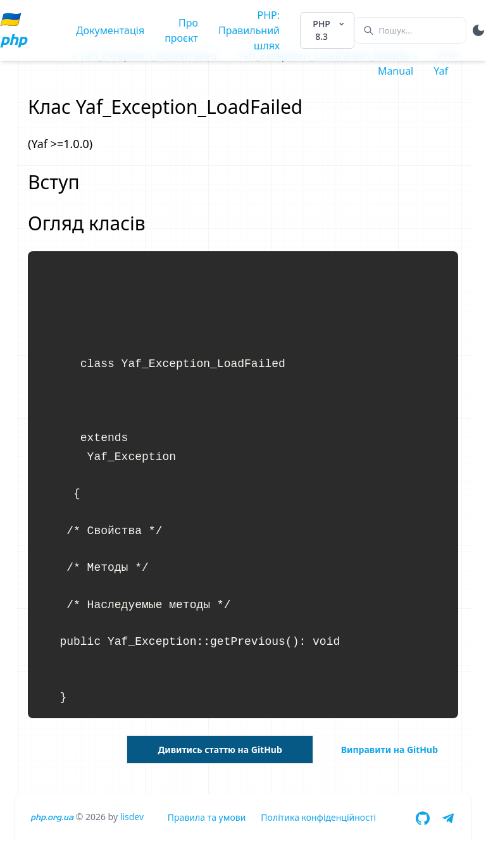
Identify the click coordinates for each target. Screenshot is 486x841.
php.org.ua (51, 817)
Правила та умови (207, 817)
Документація (110, 30)
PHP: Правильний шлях (249, 30)
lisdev (132, 817)
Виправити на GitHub (389, 750)
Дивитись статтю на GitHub (220, 750)
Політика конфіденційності (318, 817)
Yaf (440, 71)
